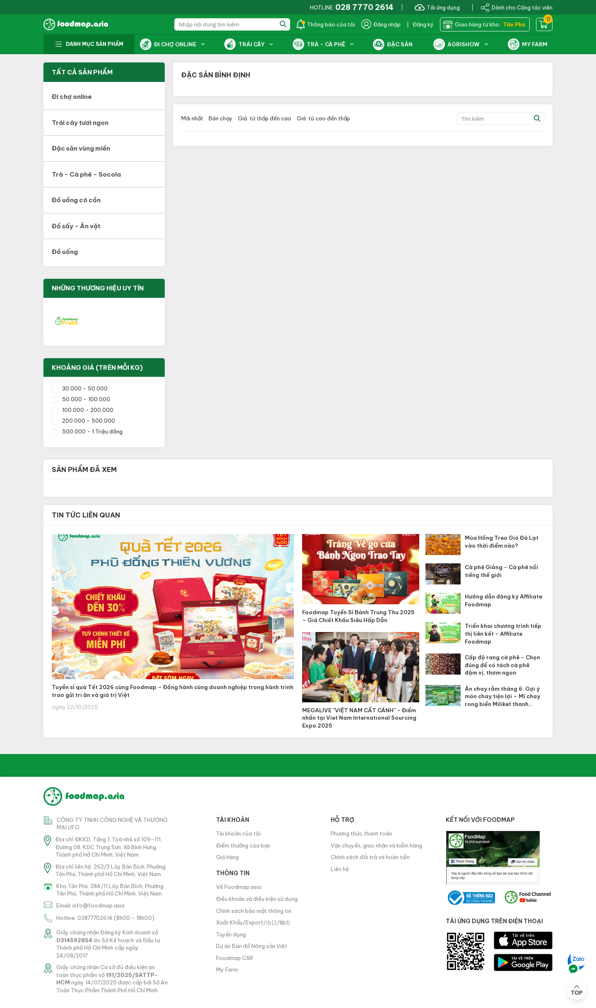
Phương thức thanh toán (361, 833)
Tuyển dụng (231, 934)
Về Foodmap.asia (238, 886)
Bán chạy (221, 118)
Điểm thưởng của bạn (243, 845)
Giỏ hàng (227, 857)
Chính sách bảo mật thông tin (253, 910)
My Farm (227, 969)
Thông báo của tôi (325, 24)
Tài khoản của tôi (238, 833)
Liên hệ (340, 869)
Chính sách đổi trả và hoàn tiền (370, 857)
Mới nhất (192, 118)
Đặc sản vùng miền (81, 148)
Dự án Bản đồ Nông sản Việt (251, 946)
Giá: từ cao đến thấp (323, 118)
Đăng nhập (381, 24)
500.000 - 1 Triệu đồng (87, 431)
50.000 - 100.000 (81, 399)
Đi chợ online (72, 97)
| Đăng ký (420, 24)
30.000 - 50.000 (80, 388)
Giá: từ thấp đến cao (264, 118)
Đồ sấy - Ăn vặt (76, 226)
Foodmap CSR (234, 958)
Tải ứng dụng (437, 7)
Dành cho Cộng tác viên (517, 7)
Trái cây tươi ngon (80, 123)
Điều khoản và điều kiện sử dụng (257, 898)
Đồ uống (65, 252)
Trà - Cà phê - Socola (86, 174)
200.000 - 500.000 (83, 420)
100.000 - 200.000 (82, 410)
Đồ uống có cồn (76, 200)
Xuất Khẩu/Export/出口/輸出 (253, 922)
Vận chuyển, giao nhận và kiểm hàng (376, 845)
